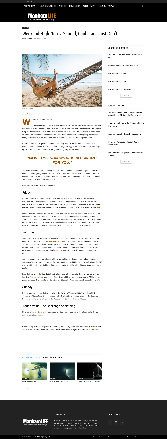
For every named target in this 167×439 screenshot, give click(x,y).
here (98, 207)
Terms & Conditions (99, 437)
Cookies (110, 437)
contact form (93, 330)
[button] (142, 6)
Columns (25, 27)
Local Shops (74, 6)
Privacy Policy (120, 437)
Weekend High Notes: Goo (31, 381)
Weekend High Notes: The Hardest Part (121, 89)
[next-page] (27, 388)
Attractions (29, 6)
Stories (62, 6)
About (128, 437)
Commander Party (37, 277)
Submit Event (89, 6)
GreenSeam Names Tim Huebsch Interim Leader (124, 134)
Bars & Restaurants (47, 6)
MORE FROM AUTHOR (52, 357)
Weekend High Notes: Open (59, 381)
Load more (126, 96)
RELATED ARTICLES (31, 357)
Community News (106, 6)
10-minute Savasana (37, 312)
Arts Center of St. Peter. (58, 241)
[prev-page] (23, 388)
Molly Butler (28, 38)
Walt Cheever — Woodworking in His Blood (123, 65)
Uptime (142, 437)
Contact (135, 437)
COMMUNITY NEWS (116, 106)
